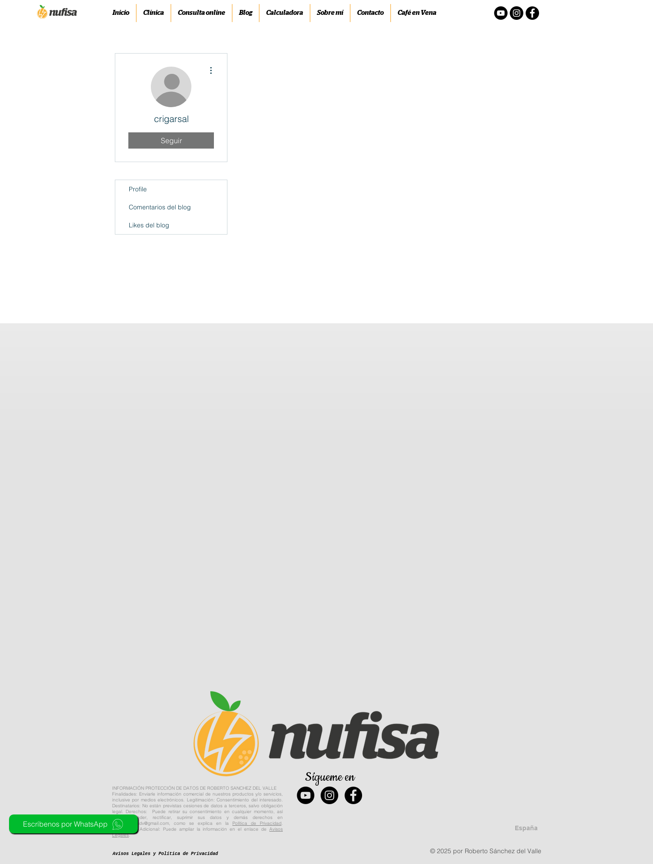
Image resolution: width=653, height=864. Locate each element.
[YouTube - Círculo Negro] (501, 13)
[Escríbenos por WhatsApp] (73, 823)
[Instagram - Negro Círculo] (516, 13)
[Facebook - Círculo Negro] (532, 13)
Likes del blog (149, 225)
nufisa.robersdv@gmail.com (140, 823)
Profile (138, 189)
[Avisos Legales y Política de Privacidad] (165, 854)
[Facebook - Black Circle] (353, 795)
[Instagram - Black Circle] (329, 795)
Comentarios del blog (160, 207)
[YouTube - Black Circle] (305, 795)
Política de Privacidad (256, 823)
